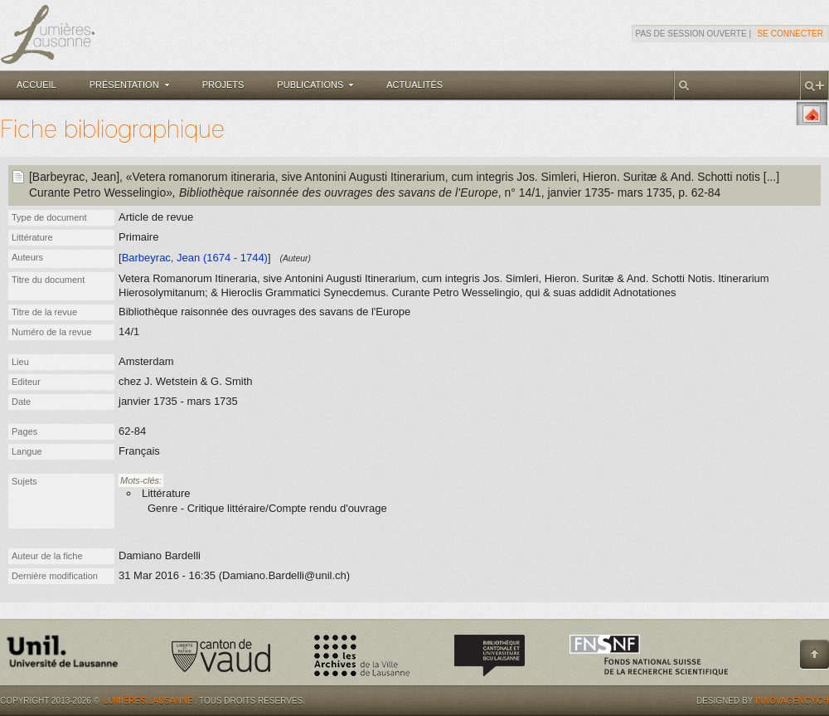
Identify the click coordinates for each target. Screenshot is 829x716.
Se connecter (790, 33)
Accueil (36, 85)
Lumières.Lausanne (148, 700)
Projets (223, 85)
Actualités (414, 85)
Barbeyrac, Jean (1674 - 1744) (195, 257)
